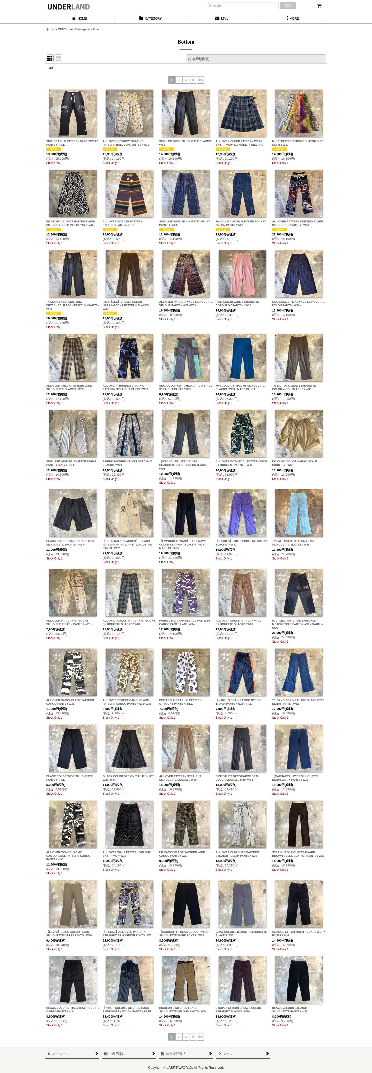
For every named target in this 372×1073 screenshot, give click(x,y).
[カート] (319, 5)
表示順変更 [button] (198, 59)
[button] (292, 18)
